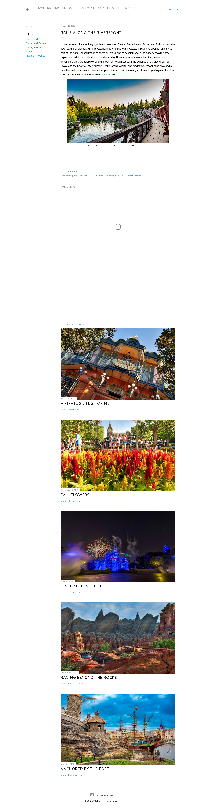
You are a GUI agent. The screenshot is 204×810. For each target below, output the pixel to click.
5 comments (74, 592)
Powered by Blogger (102, 795)
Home (41, 8)
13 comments (74, 501)
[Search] (173, 9)
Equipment (86, 8)
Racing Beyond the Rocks (89, 677)
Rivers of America (35, 55)
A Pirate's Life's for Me (85, 403)
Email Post (73, 171)
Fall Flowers (75, 494)
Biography (103, 8)
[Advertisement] (118, 293)
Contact (130, 8)
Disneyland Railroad (36, 43)
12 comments (74, 409)
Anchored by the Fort (85, 768)
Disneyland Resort (36, 47)
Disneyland (32, 39)
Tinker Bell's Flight (82, 586)
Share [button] (29, 26)
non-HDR (31, 51)
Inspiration (69, 8)
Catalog (117, 8)
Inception (53, 8)
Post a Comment (76, 683)
